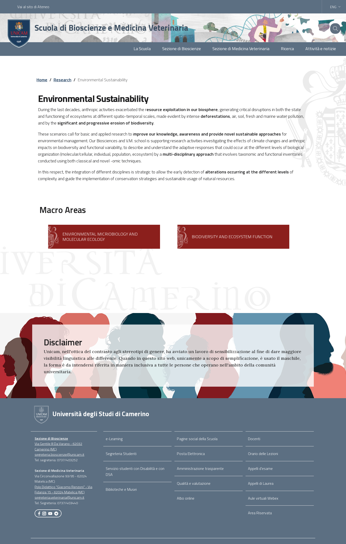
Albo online (185, 498)
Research (62, 80)
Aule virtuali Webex (263, 498)
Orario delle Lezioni (263, 453)
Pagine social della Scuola (197, 439)
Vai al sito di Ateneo (33, 7)
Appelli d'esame (260, 468)
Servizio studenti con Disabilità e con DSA (135, 471)
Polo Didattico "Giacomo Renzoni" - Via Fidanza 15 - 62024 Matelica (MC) (63, 489)
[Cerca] (334, 28)
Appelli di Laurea (260, 483)
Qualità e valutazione (193, 483)
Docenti (254, 439)
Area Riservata (260, 513)
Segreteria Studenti (121, 453)
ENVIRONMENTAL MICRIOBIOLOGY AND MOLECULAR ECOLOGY (100, 236)
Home (42, 80)
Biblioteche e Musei (121, 489)
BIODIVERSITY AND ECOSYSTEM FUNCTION (232, 236)
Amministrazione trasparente (200, 468)
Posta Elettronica (191, 453)
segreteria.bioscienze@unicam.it (59, 454)
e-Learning (114, 439)
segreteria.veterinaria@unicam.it (59, 497)
